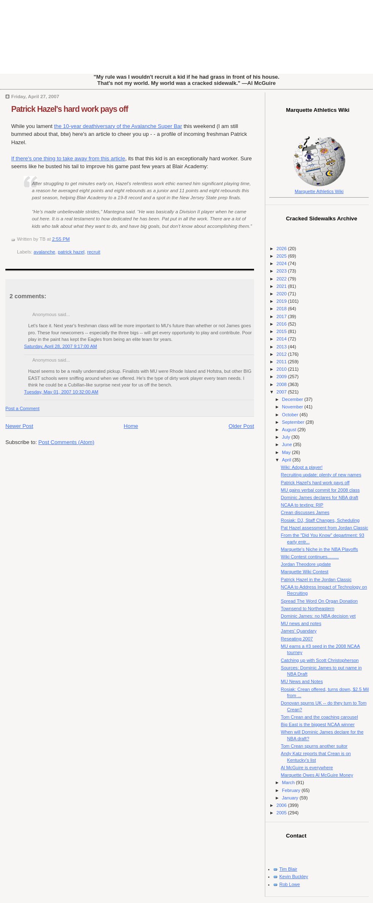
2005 (282, 812)
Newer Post (19, 426)
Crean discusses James (305, 512)
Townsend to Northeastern (307, 608)
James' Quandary (299, 630)
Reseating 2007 (297, 638)
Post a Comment (22, 408)
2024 (282, 263)
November (293, 406)
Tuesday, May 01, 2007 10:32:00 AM (61, 391)
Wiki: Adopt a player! (302, 467)
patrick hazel (71, 251)
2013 (282, 346)
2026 (282, 248)
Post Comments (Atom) (66, 442)
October (290, 414)
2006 (282, 805)
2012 (282, 354)
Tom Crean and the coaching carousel (319, 717)
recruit (93, 251)
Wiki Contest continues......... (310, 556)
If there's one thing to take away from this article (68, 158)
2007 (282, 391)
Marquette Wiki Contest (305, 571)
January (290, 797)
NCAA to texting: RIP (302, 504)
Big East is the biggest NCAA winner (318, 724)
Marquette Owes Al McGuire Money (317, 775)
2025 (282, 256)
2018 (282, 308)
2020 (282, 293)
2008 (282, 384)
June (287, 444)
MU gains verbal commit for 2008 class (320, 490)
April (287, 459)
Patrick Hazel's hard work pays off (69, 108)
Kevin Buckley (293, 876)
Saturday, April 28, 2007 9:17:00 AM (60, 346)
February (291, 790)
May (287, 452)
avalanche (44, 251)
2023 (282, 270)
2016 (282, 323)
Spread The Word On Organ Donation (319, 601)
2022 (282, 278)
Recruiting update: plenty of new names (321, 474)
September (293, 422)
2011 (282, 361)
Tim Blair (288, 869)
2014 (282, 338)
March (289, 782)
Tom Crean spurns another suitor (314, 746)
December (293, 399)
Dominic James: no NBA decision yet (318, 615)
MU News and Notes (302, 681)
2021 (282, 286)
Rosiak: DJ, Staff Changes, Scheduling (320, 520)
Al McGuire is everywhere (307, 767)
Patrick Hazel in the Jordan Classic (316, 579)
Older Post (241, 426)
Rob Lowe (289, 884)
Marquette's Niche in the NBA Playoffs (319, 549)
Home (131, 426)
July (286, 437)
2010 (282, 369)
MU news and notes (301, 623)
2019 (282, 301)
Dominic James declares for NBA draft (319, 497)
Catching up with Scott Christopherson (320, 660)
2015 (282, 331)
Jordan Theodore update (306, 564)
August (289, 429)
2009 (282, 376)
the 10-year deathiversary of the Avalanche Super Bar (118, 126)
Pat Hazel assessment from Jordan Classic (324, 527)
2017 (282, 316)
